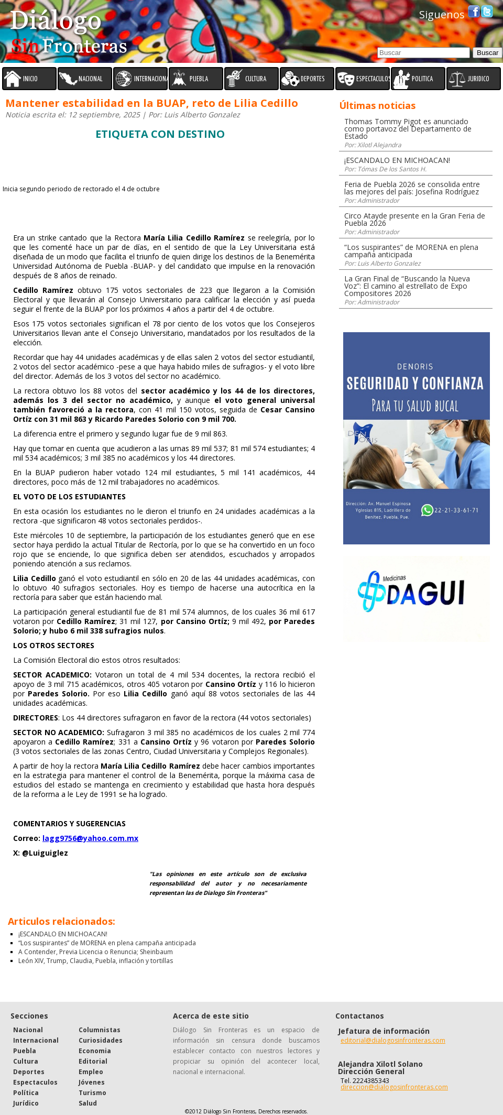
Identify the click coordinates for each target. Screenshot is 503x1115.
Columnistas (100, 1029)
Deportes (29, 1071)
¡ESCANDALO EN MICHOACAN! (62, 934)
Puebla (24, 1050)
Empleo (91, 1071)
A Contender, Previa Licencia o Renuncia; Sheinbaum (95, 951)
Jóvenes (92, 1082)
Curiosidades (101, 1040)
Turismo (92, 1092)
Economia (95, 1050)
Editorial (93, 1061)
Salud (88, 1103)
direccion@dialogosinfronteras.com (394, 1087)
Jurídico (26, 1103)
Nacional (28, 1029)
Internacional (36, 1040)
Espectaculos (35, 1082)
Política (26, 1092)
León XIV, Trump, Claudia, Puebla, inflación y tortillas (95, 960)
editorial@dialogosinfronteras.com (393, 1040)
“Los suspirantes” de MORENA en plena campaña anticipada (107, 942)
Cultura (25, 1061)
